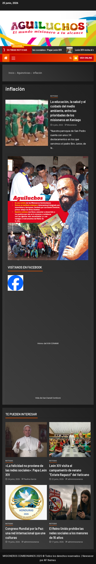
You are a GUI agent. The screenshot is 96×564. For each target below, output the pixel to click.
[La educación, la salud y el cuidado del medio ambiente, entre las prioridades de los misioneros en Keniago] (26, 123)
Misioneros (72, 125)
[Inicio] (6, 58)
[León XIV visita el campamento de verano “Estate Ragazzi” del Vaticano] (70, 439)
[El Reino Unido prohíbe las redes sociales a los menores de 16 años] (70, 502)
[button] (13, 58)
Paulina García (30, 479)
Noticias (54, 96)
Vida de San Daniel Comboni (48, 398)
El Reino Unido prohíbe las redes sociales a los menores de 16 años (68, 533)
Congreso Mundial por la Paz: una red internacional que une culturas (25, 533)
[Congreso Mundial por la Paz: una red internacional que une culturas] (26, 502)
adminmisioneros (75, 479)
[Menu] (13, 58)
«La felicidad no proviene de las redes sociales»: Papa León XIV (26, 470)
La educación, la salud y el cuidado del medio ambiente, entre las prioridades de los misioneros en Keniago (68, 111)
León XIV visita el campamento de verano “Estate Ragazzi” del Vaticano (69, 470)
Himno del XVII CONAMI (48, 343)
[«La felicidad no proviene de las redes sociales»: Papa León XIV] (26, 439)
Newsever (88, 556)
